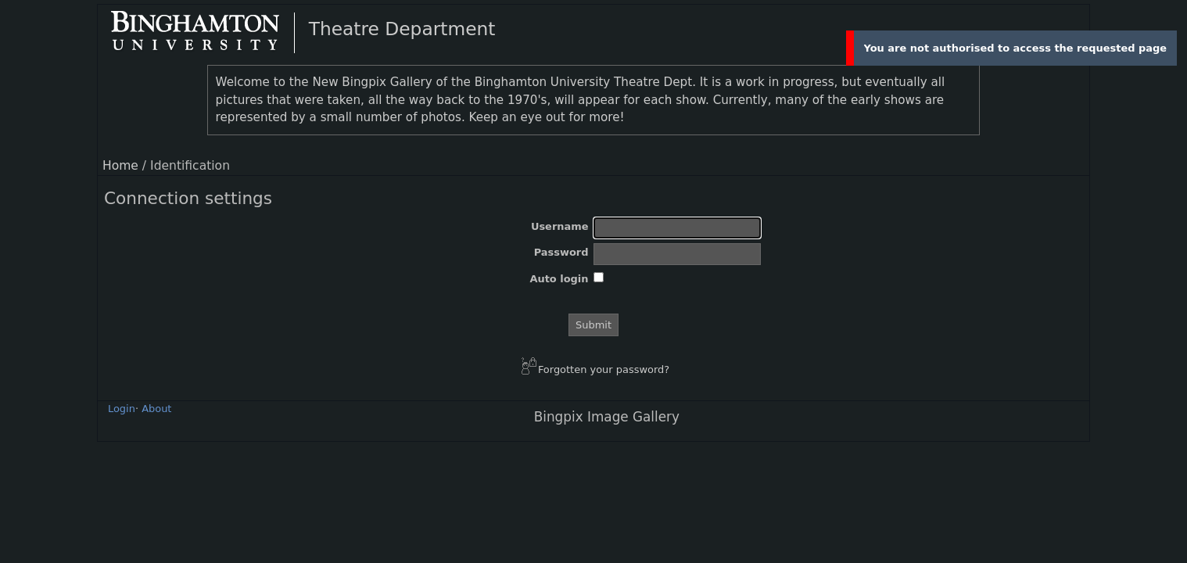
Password (561, 252)
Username (560, 226)
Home (120, 166)
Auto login (558, 279)
